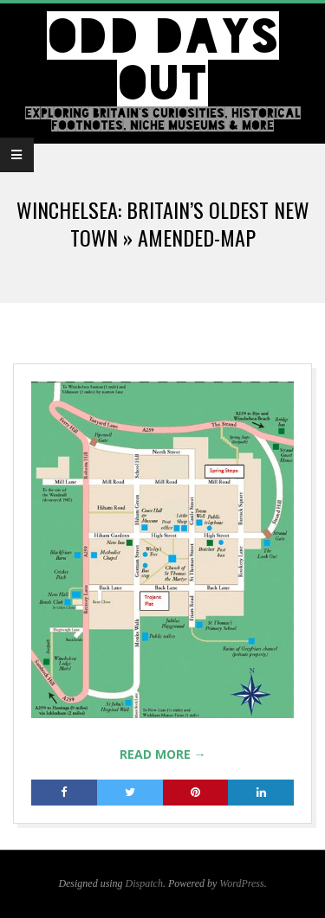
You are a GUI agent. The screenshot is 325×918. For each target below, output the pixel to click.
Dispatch (144, 883)
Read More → (163, 754)
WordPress (241, 883)
